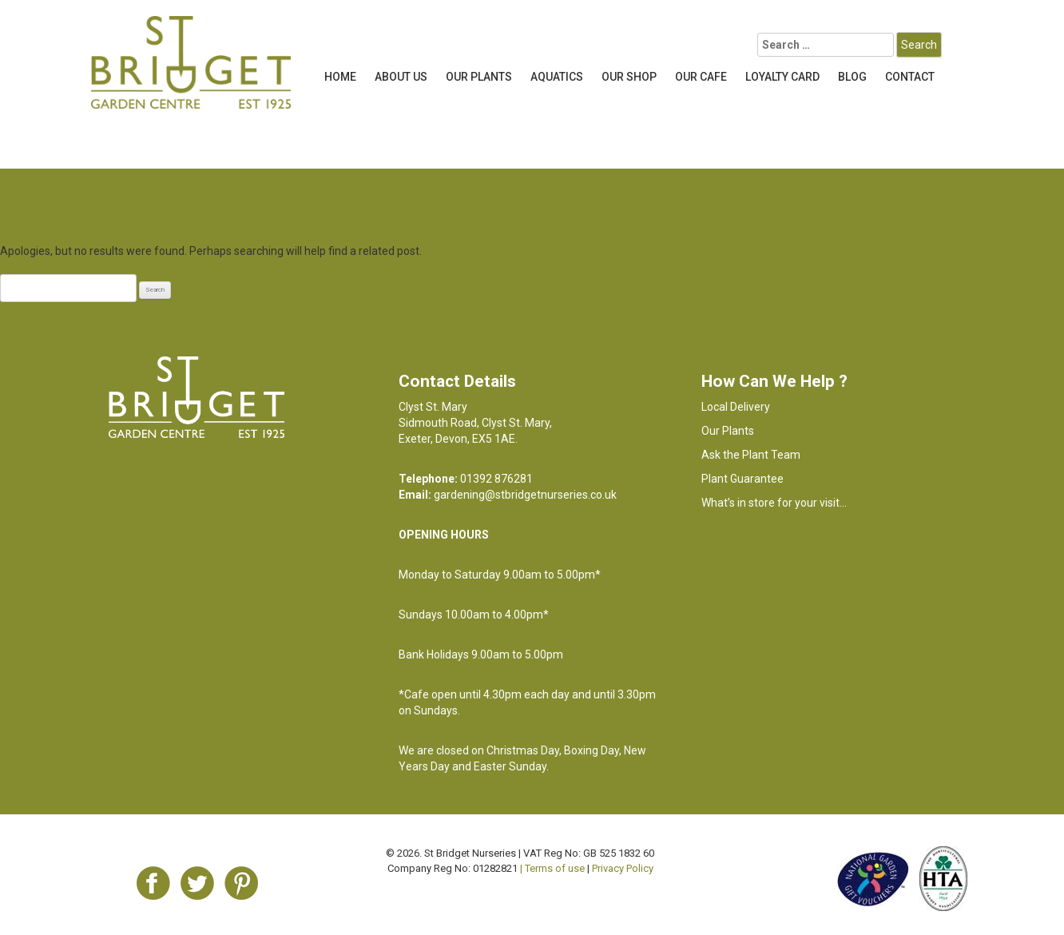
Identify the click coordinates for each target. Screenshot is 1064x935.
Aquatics (556, 76)
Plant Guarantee (742, 478)
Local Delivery (735, 406)
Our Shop (629, 76)
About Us (401, 76)
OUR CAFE (701, 76)
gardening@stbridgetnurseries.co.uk (525, 494)
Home (340, 76)
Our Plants (479, 76)
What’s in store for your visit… (774, 502)
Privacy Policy (622, 868)
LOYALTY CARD (782, 76)
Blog (852, 76)
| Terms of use (552, 868)
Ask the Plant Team (750, 454)
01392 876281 (496, 478)
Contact (910, 76)
